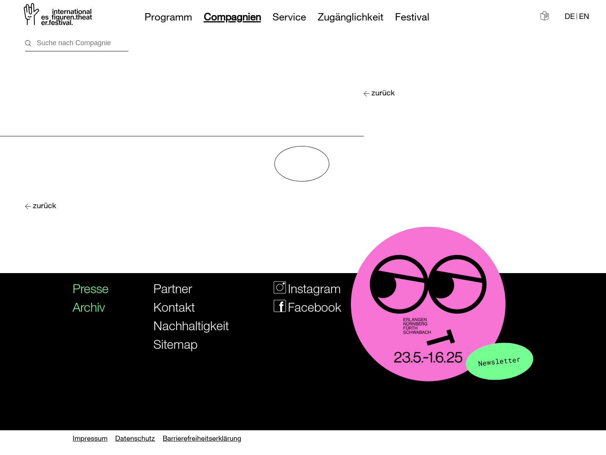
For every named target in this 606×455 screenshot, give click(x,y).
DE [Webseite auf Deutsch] (570, 16)
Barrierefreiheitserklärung (202, 438)
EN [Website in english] (584, 16)
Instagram (299, 288)
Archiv (86, 306)
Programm (168, 17)
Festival (412, 17)
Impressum (90, 438)
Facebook (299, 306)
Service (289, 17)
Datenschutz (135, 438)
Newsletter (499, 361)
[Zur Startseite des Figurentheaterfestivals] (58, 15)
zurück (383, 92)
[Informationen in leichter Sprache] (544, 16)
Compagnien (232, 17)
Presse (86, 288)
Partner (172, 288)
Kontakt (174, 306)
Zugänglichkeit (350, 17)
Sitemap (175, 343)
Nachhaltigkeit (181, 325)
